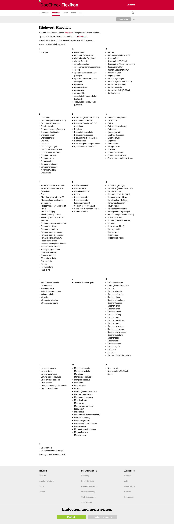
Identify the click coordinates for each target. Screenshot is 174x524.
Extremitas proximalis (117, 155)
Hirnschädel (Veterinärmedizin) (121, 214)
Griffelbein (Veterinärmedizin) (86, 209)
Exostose (111, 149)
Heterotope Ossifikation (117, 209)
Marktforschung (88, 492)
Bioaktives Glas (114, 73)
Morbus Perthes (81, 432)
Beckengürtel (113, 58)
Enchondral (112, 120)
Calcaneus (45, 117)
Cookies (127, 492)
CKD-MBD (45, 141)
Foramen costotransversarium (53, 223)
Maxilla (77, 388)
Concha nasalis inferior (50, 152)
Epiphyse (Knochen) (116, 135)
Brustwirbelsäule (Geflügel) (119, 90)
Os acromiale (46, 448)
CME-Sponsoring (88, 497)
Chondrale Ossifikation (50, 132)
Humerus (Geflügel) (116, 226)
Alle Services (86, 502)
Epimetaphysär (114, 132)
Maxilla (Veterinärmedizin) (85, 391)
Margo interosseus (82, 380)
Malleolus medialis (82, 371)
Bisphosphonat (114, 76)
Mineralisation (80, 426)
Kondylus (112, 352)
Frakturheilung (47, 267)
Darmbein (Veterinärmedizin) (86, 117)
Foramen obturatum (49, 229)
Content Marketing (89, 486)
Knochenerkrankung (116, 300)
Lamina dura (46, 371)
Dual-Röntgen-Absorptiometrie (87, 144)
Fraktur (44, 264)
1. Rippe (44, 52)
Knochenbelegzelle (115, 294)
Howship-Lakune (115, 217)
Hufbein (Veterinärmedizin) (119, 220)
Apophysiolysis (80, 87)
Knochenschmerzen (116, 329)
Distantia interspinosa (83, 135)
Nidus (110, 374)
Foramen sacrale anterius (51, 232)
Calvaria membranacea (51, 123)
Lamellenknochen (48, 368)
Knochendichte (114, 297)
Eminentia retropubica (117, 117)
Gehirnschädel (80, 188)
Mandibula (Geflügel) (83, 377)
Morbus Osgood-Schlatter (85, 429)
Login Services (87, 481)
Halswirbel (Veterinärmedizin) (120, 188)
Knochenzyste (114, 346)
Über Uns (42, 476)
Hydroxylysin (113, 232)
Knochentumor (114, 341)
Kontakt (127, 476)
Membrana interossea (83, 397)
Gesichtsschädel (81, 197)
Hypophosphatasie (116, 238)
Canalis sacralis (47, 126)
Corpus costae (47, 161)
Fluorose (44, 220)
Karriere (42, 492)
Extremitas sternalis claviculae (120, 158)
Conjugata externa (48, 155)
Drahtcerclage (80, 141)
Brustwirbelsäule (115, 87)
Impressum (129, 497)
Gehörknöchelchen (82, 191)
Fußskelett (45, 270)
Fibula (43, 209)
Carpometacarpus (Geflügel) (53, 129)
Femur (43, 194)
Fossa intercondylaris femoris (53, 244)
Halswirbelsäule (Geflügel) (119, 194)
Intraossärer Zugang (49, 303)
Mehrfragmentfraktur (83, 394)
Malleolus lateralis (82, 368)
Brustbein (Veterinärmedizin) (120, 81)
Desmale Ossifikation (83, 120)
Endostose (112, 129)
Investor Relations (46, 481)
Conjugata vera (47, 158)
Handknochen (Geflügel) (118, 200)
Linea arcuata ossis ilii (50, 380)
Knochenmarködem (116, 320)
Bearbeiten (123, 19)
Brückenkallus (114, 93)
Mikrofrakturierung (82, 417)
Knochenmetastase (116, 326)
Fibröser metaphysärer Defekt (53, 206)
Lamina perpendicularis (51, 377)
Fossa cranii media (49, 241)
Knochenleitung (114, 314)
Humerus (111, 223)
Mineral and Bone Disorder (85, 423)
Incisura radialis (47, 294)
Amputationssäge (81, 64)
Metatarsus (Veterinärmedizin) (87, 415)
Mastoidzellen (80, 385)
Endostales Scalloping (117, 126)
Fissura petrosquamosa (51, 214)
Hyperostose (113, 235)
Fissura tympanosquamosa (52, 217)
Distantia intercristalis (83, 132)
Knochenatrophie (115, 291)
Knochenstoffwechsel (117, 332)
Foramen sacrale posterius (52, 235)
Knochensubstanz (115, 335)
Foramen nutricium (49, 226)
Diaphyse (78, 129)
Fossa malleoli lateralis (50, 246)
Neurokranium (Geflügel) (118, 371)
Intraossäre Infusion (49, 300)
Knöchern (112, 349)
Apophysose (79, 90)
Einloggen (131, 5)
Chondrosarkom (47, 138)
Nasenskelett (113, 368)
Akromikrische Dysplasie (84, 58)
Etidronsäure (113, 144)
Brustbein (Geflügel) (116, 78)
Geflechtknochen (81, 185)
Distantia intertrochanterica (85, 138)
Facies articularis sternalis (52, 188)
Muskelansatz (80, 435)
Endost (110, 123)
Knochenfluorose (115, 303)
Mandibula (78, 374)
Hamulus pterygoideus (117, 197)
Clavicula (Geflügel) (49, 146)
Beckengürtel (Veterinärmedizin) (121, 64)
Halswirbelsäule (114, 191)
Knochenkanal (114, 309)
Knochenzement (114, 344)
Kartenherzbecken (115, 282)
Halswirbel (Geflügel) (116, 185)
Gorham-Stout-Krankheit (84, 206)
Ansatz (77, 70)
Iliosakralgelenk (47, 288)
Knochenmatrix (114, 323)
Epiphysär (112, 141)
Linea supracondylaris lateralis (54, 385)
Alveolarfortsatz (81, 61)
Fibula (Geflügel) (48, 212)
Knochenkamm (114, 306)
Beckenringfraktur (115, 67)
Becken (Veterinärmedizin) (119, 55)
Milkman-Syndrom (82, 420)
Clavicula (45, 144)
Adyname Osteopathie (83, 55)
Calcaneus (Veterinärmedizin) (53, 120)
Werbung (85, 476)
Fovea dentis (46, 261)
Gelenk (77, 194)
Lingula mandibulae (49, 388)
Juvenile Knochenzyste (84, 282)
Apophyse (78, 84)
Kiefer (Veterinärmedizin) (118, 285)
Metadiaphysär (80, 400)
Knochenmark (113, 317)
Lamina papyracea (49, 374)
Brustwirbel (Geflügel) (117, 84)
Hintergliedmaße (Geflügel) (119, 212)
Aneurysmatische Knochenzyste (87, 67)
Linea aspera (46, 383)
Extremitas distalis (115, 152)
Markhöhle (78, 383)
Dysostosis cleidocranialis (85, 146)
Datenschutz (129, 486)
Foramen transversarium (51, 238)
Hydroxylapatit (114, 229)
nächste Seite (59, 44)
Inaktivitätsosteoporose (51, 291)
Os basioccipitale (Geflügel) (52, 451)
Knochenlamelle (114, 312)
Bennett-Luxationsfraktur (118, 70)
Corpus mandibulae (49, 164)
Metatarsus (79, 412)
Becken (111, 52)
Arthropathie (79, 93)
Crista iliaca (46, 173)
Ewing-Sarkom (114, 146)
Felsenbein (45, 191)
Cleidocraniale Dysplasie (51, 149)
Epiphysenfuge (114, 138)
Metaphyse (79, 403)
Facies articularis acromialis (53, 185)
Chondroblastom (48, 135)
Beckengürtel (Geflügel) (117, 61)
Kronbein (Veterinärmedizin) (119, 355)
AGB (126, 481)
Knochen (111, 288)
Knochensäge (113, 338)
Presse (41, 486)
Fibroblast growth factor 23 (52, 197)
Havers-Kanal (113, 206)
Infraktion (45, 297)
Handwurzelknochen (116, 203)
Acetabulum (79, 52)
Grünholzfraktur (81, 212)
